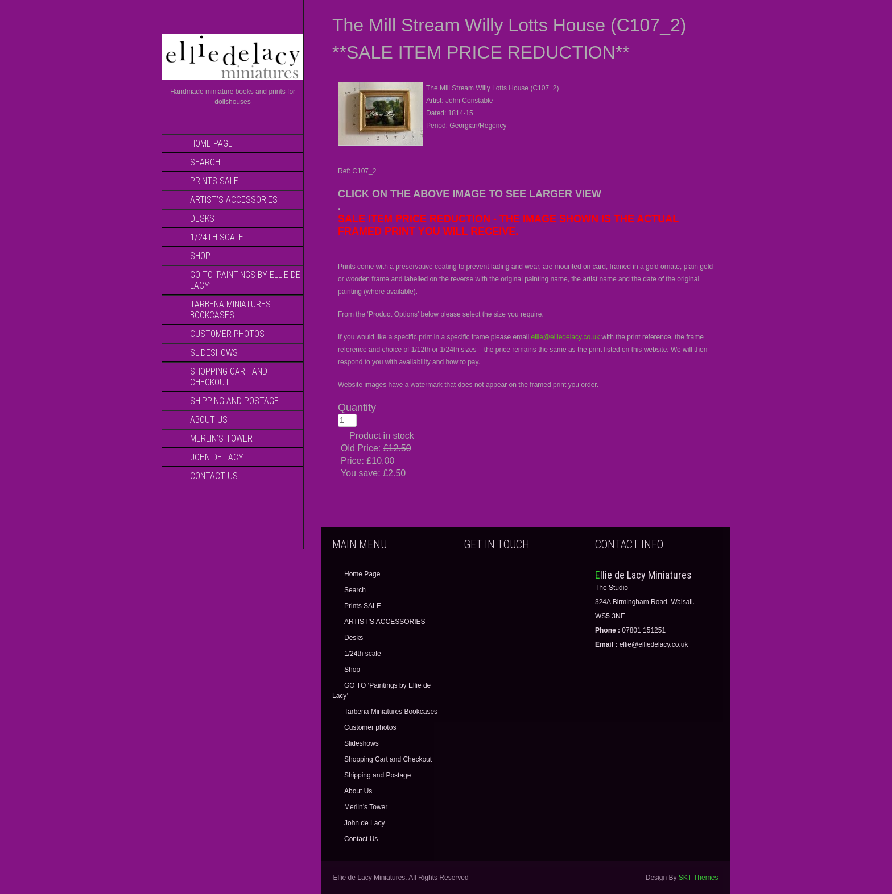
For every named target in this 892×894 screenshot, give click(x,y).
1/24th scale (216, 237)
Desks (202, 218)
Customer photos (227, 334)
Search (205, 162)
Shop (200, 256)
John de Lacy (216, 457)
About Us (209, 419)
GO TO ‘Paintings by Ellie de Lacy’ (245, 280)
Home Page (211, 143)
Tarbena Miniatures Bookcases (230, 310)
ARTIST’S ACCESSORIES (234, 199)
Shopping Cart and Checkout (228, 377)
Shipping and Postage (234, 401)
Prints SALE (214, 181)
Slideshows (214, 352)
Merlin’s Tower (221, 438)
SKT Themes (698, 877)
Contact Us (214, 476)
